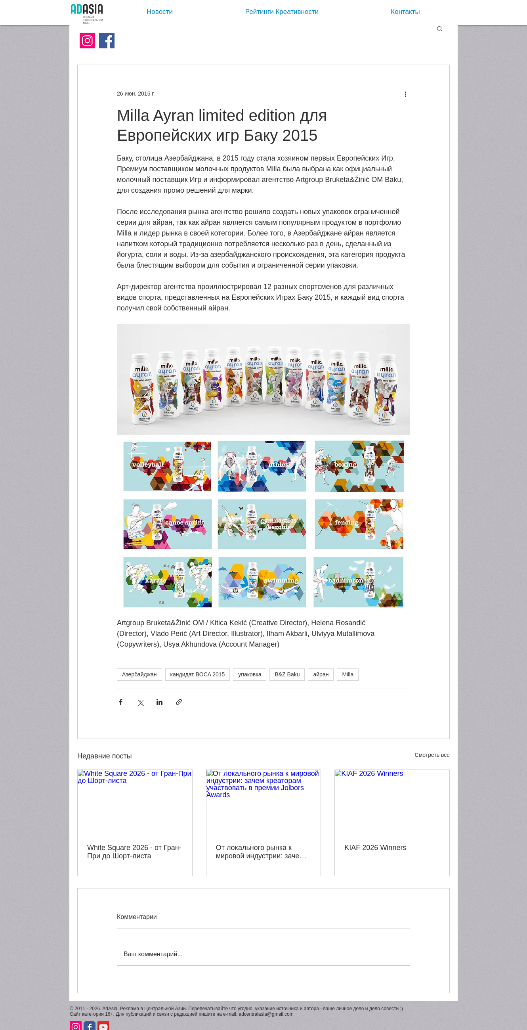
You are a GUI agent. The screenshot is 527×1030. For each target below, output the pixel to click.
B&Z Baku (287, 674)
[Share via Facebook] (120, 702)
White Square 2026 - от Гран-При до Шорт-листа (134, 852)
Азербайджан (139, 674)
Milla (347, 674)
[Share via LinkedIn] (159, 702)
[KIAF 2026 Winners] (392, 802)
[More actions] (405, 93)
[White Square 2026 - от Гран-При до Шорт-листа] (135, 802)
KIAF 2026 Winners (375, 848)
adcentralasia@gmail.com (266, 1014)
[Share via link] (179, 702)
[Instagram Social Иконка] (87, 40)
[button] (439, 28)
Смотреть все (432, 755)
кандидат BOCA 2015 (197, 674)
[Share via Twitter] (140, 702)
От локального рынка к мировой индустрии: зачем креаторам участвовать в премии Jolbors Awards (260, 852)
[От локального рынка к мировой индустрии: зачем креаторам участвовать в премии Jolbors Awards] (263, 802)
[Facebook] (107, 40)
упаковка (249, 674)
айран (320, 674)
